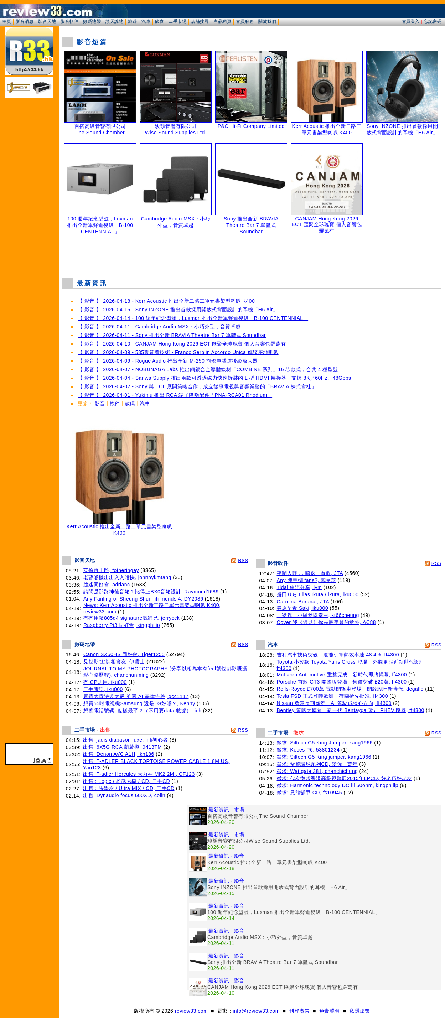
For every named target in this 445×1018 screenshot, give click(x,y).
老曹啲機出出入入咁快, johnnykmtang (127, 577)
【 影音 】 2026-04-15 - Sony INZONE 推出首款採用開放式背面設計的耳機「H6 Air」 (178, 309)
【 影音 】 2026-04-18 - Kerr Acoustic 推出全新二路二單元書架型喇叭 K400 (166, 301)
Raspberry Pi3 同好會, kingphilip (121, 625)
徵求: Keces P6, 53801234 (308, 750)
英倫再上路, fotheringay (111, 570)
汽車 (145, 21)
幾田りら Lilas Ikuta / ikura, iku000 (318, 594)
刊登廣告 (299, 1011)
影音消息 (24, 21)
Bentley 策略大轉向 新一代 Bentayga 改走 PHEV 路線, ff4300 (350, 710)
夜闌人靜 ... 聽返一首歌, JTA (310, 573)
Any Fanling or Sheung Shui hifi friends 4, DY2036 (143, 599)
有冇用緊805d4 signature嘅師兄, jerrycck (131, 618)
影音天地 (47, 21)
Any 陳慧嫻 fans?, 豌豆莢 (306, 580)
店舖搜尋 (200, 21)
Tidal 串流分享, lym (299, 587)
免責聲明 (329, 1011)
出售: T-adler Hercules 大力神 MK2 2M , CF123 (139, 774)
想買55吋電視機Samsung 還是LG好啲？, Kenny (139, 703)
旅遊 (132, 21)
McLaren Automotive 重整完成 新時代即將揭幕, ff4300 (342, 674)
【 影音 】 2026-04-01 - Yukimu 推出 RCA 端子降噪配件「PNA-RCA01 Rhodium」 (175, 395)
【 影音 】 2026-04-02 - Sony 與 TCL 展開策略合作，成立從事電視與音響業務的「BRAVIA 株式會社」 (197, 386)
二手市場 (177, 21)
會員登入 (411, 21)
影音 (100, 403)
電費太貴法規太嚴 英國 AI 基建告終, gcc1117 (136, 696)
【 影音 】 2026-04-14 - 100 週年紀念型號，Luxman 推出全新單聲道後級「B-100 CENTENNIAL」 (193, 318)
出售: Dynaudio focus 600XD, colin (124, 795)
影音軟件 (69, 21)
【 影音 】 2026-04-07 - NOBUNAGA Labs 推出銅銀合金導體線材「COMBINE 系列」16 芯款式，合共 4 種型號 (208, 369)
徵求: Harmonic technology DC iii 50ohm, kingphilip (337, 785)
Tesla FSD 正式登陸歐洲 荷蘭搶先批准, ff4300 (332, 696)
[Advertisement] (252, 254)
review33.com (191, 1011)
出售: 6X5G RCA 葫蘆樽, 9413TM (122, 747)
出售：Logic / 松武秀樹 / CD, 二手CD (126, 781)
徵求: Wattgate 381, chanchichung (317, 771)
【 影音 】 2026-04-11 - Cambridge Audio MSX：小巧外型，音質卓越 (159, 326)
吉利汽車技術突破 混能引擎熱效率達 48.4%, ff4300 (338, 655)
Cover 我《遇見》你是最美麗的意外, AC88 (326, 622)
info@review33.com (256, 1011)
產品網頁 (222, 21)
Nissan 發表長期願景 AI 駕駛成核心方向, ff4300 (334, 703)
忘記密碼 (432, 21)
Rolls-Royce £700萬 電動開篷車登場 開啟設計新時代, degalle (350, 689)
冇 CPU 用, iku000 (105, 682)
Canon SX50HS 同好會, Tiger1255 (124, 654)
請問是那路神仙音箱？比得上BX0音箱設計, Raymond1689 (151, 591)
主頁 (6, 21)
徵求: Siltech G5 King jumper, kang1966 (324, 757)
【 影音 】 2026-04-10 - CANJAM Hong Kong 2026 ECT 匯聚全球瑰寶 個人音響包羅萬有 (182, 344)
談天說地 (114, 21)
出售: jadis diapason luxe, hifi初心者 (125, 740)
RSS (243, 560)
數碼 (130, 403)
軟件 (115, 403)
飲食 (159, 21)
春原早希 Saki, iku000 (302, 608)
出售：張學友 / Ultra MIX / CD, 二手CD (128, 788)
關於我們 (267, 21)
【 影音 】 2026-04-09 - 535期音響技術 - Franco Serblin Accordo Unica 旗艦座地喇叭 (178, 352)
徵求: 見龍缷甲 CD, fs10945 (309, 792)
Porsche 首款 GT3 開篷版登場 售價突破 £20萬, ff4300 (342, 682)
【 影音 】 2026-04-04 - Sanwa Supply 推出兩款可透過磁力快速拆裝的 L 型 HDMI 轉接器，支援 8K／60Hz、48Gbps (214, 378)
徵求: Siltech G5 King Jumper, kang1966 (325, 743)
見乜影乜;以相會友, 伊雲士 (114, 661)
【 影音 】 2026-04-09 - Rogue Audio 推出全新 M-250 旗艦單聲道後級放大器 (168, 361)
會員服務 (245, 21)
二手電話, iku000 (103, 689)
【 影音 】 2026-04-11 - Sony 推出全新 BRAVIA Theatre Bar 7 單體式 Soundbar (172, 335)
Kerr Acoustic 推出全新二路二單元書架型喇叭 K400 (119, 527)
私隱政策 (359, 1011)
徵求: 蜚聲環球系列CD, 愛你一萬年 (317, 764)
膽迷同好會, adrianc (106, 584)
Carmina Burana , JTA (303, 601)
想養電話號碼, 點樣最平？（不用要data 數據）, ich (142, 710)
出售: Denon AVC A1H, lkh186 (118, 754)
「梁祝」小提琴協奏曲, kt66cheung (318, 615)
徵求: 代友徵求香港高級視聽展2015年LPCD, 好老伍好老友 (344, 778)
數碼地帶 (92, 21)
